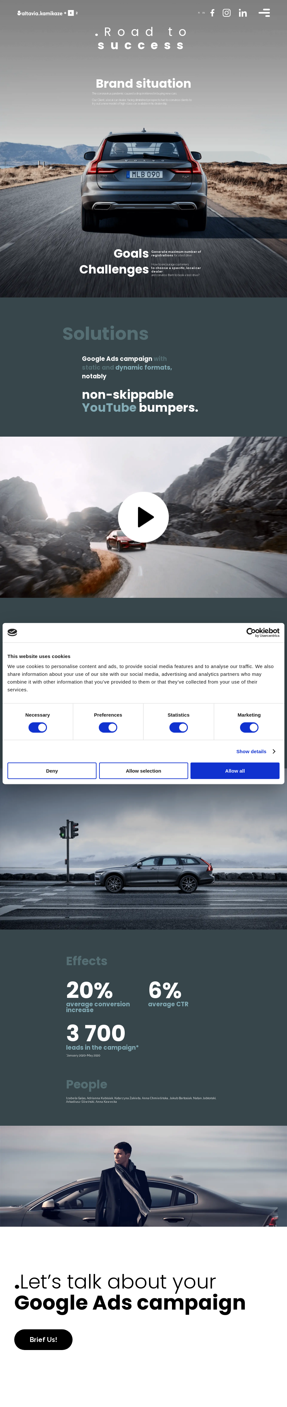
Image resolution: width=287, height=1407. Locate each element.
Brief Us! (43, 1340)
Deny (52, 771)
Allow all (235, 771)
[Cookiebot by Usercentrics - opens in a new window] (251, 632)
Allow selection (143, 771)
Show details (251, 751)
